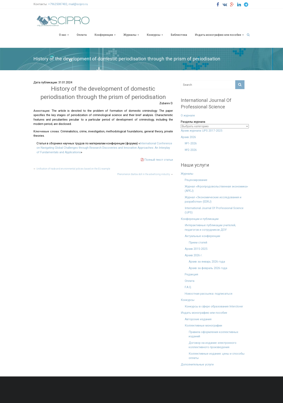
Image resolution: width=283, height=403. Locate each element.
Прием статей (198, 242)
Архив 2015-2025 (196, 249)
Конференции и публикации (200, 219)
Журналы (129, 34)
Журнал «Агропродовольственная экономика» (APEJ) (216, 189)
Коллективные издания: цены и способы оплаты (216, 356)
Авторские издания (198, 319)
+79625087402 (57, 4)
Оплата (82, 34)
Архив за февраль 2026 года (208, 268)
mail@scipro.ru (78, 4)
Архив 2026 (188, 137)
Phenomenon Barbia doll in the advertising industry (145, 174)
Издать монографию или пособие (218, 34)
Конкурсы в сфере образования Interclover (214, 306)
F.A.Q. (188, 287)
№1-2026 (191, 143)
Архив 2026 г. (193, 255)
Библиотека (179, 34)
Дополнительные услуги (197, 364)
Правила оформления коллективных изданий (213, 334)
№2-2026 (191, 150)
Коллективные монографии (203, 325)
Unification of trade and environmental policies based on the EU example (71, 168)
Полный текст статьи (157, 159)
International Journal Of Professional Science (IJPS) (214, 210)
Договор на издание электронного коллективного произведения (212, 345)
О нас (62, 34)
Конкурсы (153, 34)
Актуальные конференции (202, 236)
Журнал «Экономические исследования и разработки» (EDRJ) (213, 200)
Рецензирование (196, 180)
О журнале (188, 115)
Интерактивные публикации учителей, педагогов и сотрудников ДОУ (210, 227)
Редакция (191, 274)
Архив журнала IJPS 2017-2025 (201, 130)
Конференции (104, 34)
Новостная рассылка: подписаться (208, 293)
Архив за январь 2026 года (207, 261)
